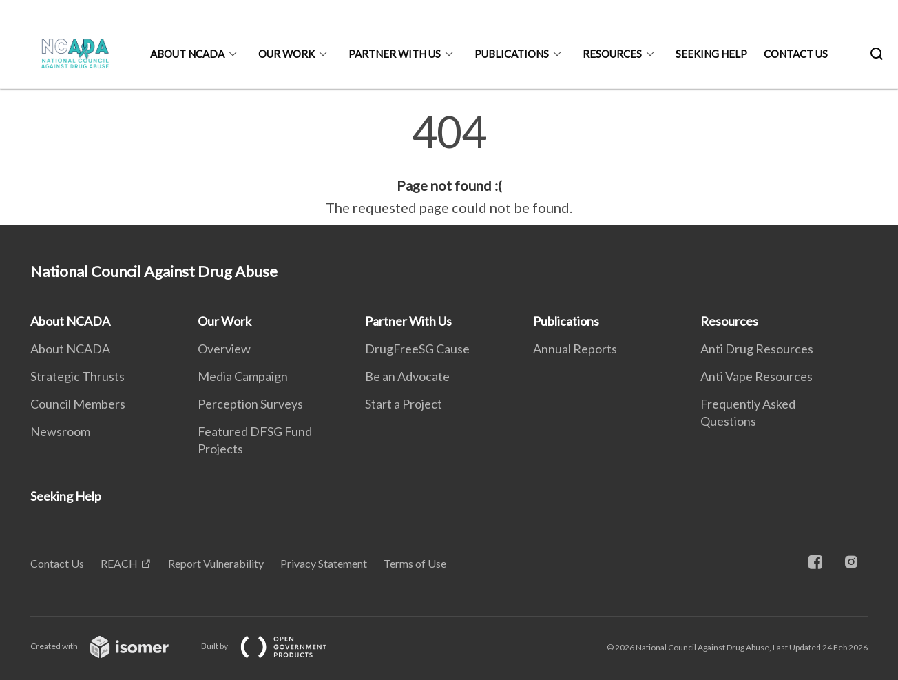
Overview (224, 348)
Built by (274, 646)
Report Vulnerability (216, 563)
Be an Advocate (407, 376)
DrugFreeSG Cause (417, 348)
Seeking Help (711, 54)
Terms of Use (415, 563)
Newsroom (60, 431)
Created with (110, 646)
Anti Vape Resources (756, 376)
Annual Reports (575, 348)
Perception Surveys (250, 403)
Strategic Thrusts (77, 376)
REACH (119, 563)
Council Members (77, 403)
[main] (449, 164)
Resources (612, 54)
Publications (511, 54)
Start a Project (403, 403)
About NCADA (187, 54)
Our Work (286, 54)
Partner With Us (394, 54)
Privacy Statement (323, 563)
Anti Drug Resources (756, 348)
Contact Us (796, 54)
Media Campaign (243, 376)
